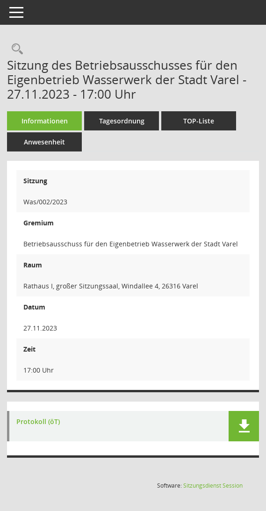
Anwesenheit (44, 141)
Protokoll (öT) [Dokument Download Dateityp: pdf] (38, 422)
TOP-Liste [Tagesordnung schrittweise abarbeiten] (198, 120)
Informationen (45, 120)
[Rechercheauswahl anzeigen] (15, 49)
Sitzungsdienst (213, 485)
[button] (244, 426)
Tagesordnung (121, 120)
